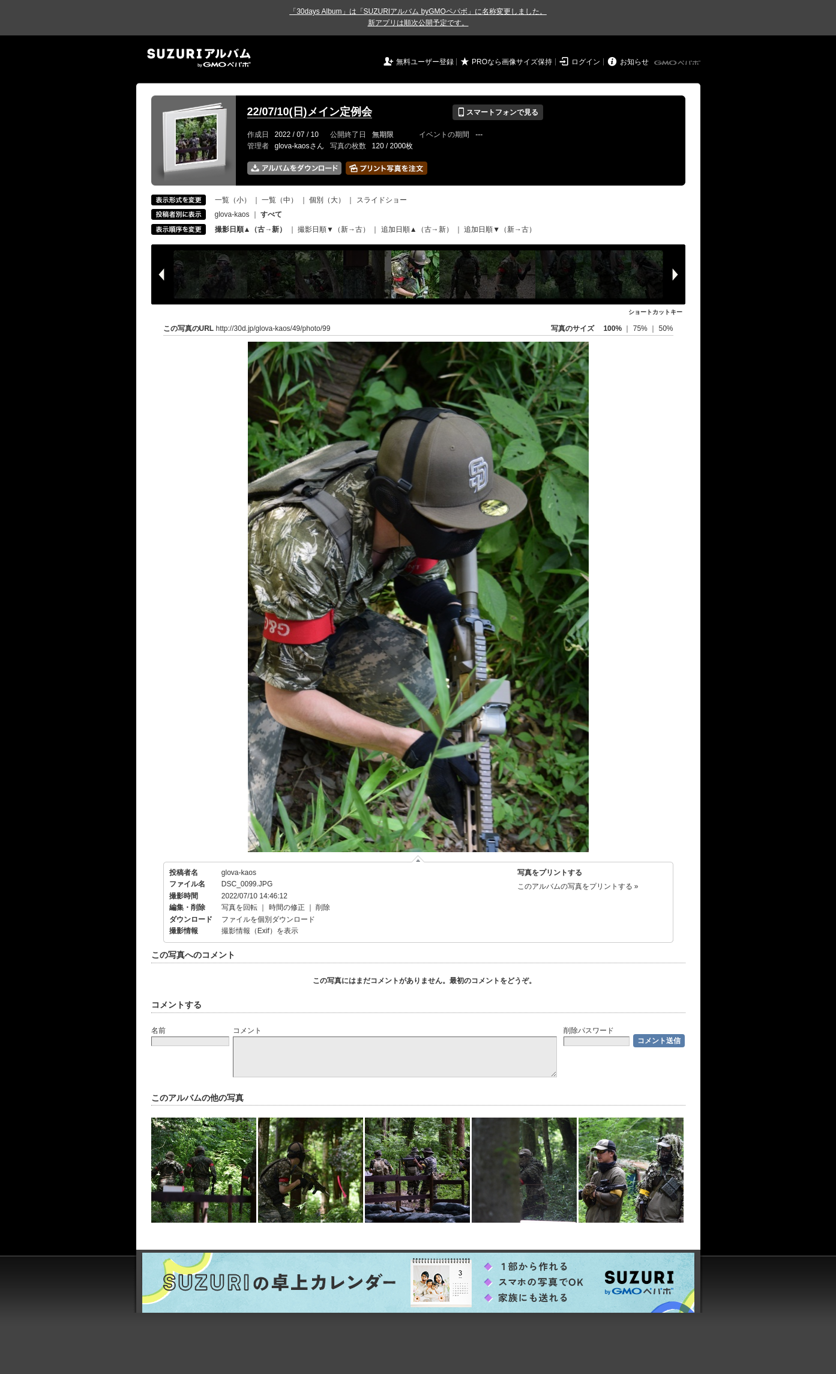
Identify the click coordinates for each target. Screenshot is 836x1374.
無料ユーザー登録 (425, 62)
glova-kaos (232, 214)
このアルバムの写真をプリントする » (578, 886)
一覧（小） (233, 200)
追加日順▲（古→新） (417, 229)
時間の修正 (287, 907)
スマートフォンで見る (497, 112)
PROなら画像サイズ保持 (512, 62)
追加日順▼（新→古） (500, 229)
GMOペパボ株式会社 (678, 63)
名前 (158, 1030)
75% (641, 328)
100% (612, 328)
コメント (247, 1030)
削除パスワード (589, 1030)
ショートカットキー (655, 312)
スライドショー (381, 200)
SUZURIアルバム (199, 58)
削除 (323, 907)
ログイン (585, 62)
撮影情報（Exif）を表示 (259, 931)
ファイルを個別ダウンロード (268, 919)
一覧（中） (280, 200)
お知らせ (634, 62)
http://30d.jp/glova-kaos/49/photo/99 (273, 328)
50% (665, 328)
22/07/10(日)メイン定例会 (309, 112)
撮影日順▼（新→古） (334, 229)
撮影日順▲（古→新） (251, 229)
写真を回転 (239, 907)
